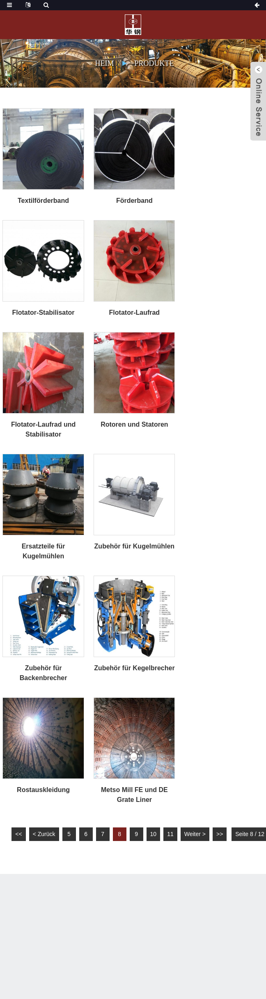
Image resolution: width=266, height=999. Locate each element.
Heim (104, 63)
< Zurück (44, 834)
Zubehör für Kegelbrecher (134, 667)
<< (18, 834)
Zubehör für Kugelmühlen (134, 546)
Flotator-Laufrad (134, 312)
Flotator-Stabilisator (43, 312)
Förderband (134, 200)
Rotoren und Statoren (134, 424)
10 (153, 834)
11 (170, 834)
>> (219, 834)
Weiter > (195, 834)
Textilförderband (43, 200)
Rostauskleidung (43, 789)
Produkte (154, 63)
